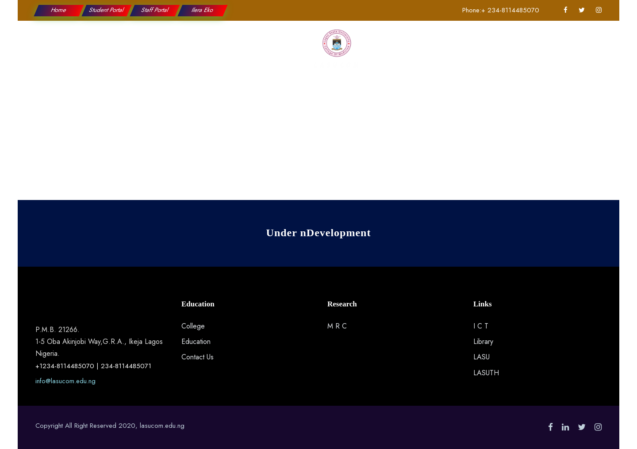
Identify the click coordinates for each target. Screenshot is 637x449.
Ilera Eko (202, 10)
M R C (337, 326)
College (139, 53)
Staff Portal (154, 10)
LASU (481, 357)
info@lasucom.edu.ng (65, 381)
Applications (447, 53)
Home (59, 10)
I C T (480, 326)
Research (275, 53)
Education (184, 53)
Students (397, 53)
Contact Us (500, 53)
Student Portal (107, 10)
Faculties (231, 53)
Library (483, 341)
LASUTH (486, 373)
